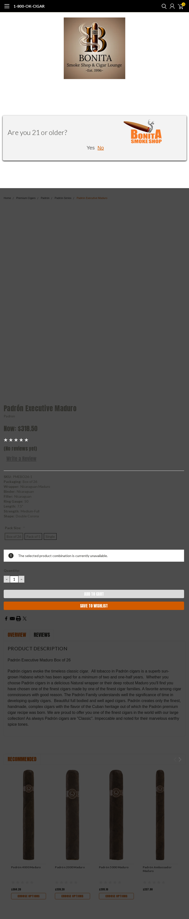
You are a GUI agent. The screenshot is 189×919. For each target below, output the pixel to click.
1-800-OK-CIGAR (29, 6)
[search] (163, 6)
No (100, 147)
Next (180, 759)
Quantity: (12, 570)
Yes (91, 147)
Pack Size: (15, 528)
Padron (9, 416)
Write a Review (21, 458)
